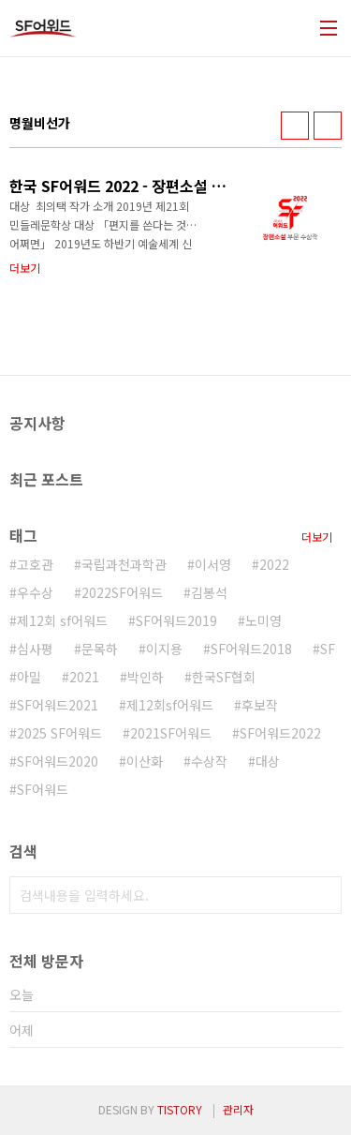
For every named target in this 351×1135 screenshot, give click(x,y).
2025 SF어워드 (59, 733)
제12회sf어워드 (169, 704)
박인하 (145, 676)
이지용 (164, 648)
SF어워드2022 (280, 733)
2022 (274, 564)
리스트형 (328, 126)
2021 (84, 676)
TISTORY (179, 1109)
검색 (323, 895)
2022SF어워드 (122, 592)
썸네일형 (295, 126)
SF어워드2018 (251, 648)
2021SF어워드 (171, 733)
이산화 (144, 761)
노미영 (263, 620)
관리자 (238, 1109)
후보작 (259, 704)
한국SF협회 (224, 676)
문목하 (99, 648)
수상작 (209, 761)
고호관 (35, 564)
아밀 (29, 676)
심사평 (35, 648)
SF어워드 (42, 789)
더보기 (316, 537)
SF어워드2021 (57, 704)
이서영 (213, 564)
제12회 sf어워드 (62, 620)
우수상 (35, 592)
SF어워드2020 (57, 761)
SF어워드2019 (176, 620)
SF (327, 648)
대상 (268, 761)
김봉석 (209, 592)
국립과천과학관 (124, 564)
